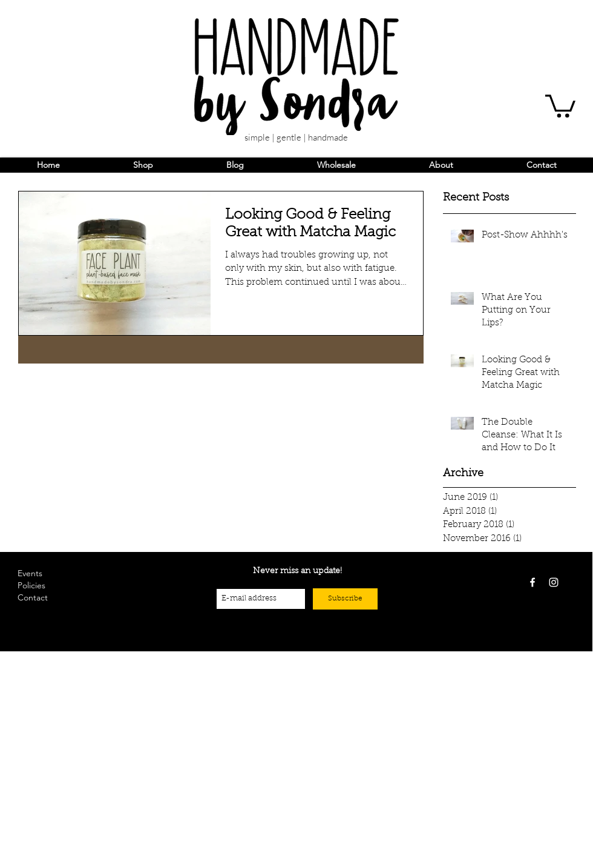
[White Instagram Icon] (554, 582)
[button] (560, 105)
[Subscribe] (345, 599)
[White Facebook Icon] (532, 582)
